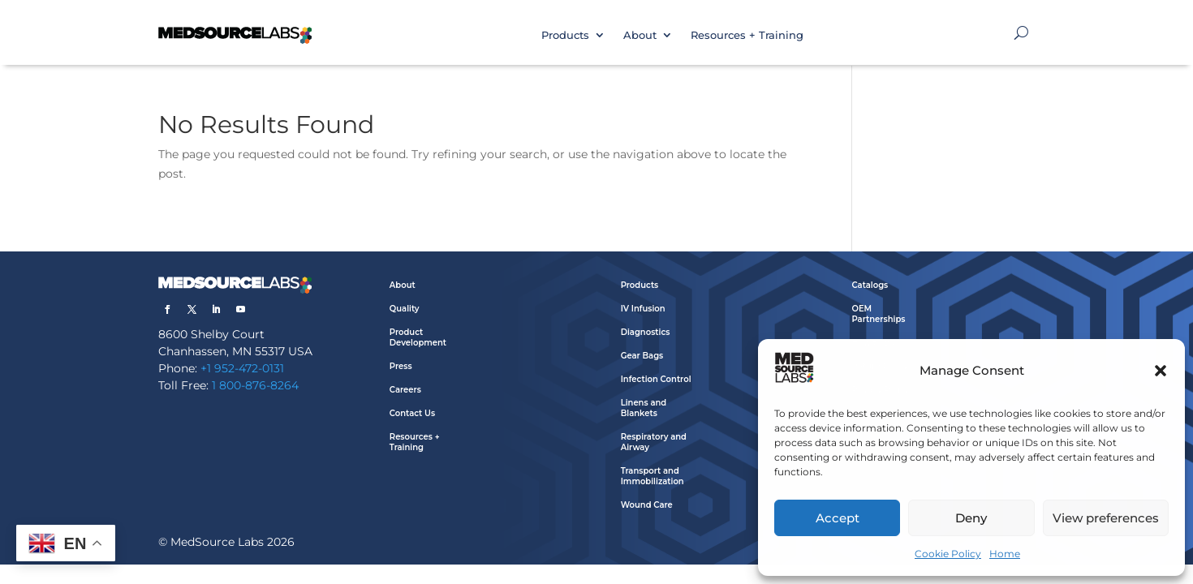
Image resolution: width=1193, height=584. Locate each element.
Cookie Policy (948, 554)
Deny (971, 518)
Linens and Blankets (644, 408)
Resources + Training (747, 34)
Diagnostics (645, 332)
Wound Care (647, 505)
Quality (405, 308)
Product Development (418, 337)
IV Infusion (643, 308)
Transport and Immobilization (652, 476)
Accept (837, 518)
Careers (405, 389)
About (640, 34)
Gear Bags (642, 355)
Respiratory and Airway (654, 442)
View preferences (1106, 518)
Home (1004, 554)
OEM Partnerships (878, 313)
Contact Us (412, 413)
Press (401, 366)
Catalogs (869, 285)
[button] (1160, 371)
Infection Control (656, 379)
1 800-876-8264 (255, 385)
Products (565, 34)
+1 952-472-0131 (242, 368)
